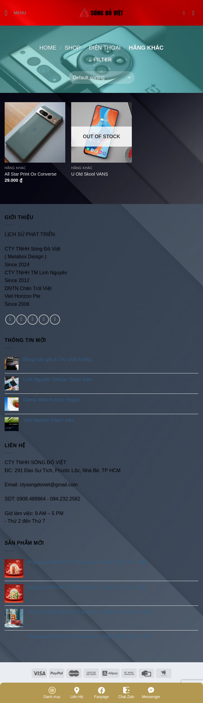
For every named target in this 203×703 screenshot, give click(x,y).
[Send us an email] (44, 319)
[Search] (185, 13)
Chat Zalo (126, 692)
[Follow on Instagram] (21, 319)
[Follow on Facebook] (10, 319)
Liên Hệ (76, 692)
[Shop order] (101, 77)
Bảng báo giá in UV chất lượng (58, 359)
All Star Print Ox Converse (31, 174)
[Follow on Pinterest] (55, 319)
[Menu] (15, 12)
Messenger (151, 692)
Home (47, 47)
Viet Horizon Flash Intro (49, 420)
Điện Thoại (104, 47)
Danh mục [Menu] (51, 692)
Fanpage (101, 692)
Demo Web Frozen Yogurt (51, 399)
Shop (73, 47)
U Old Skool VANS (89, 174)
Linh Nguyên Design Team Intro (58, 379)
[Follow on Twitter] (33, 319)
